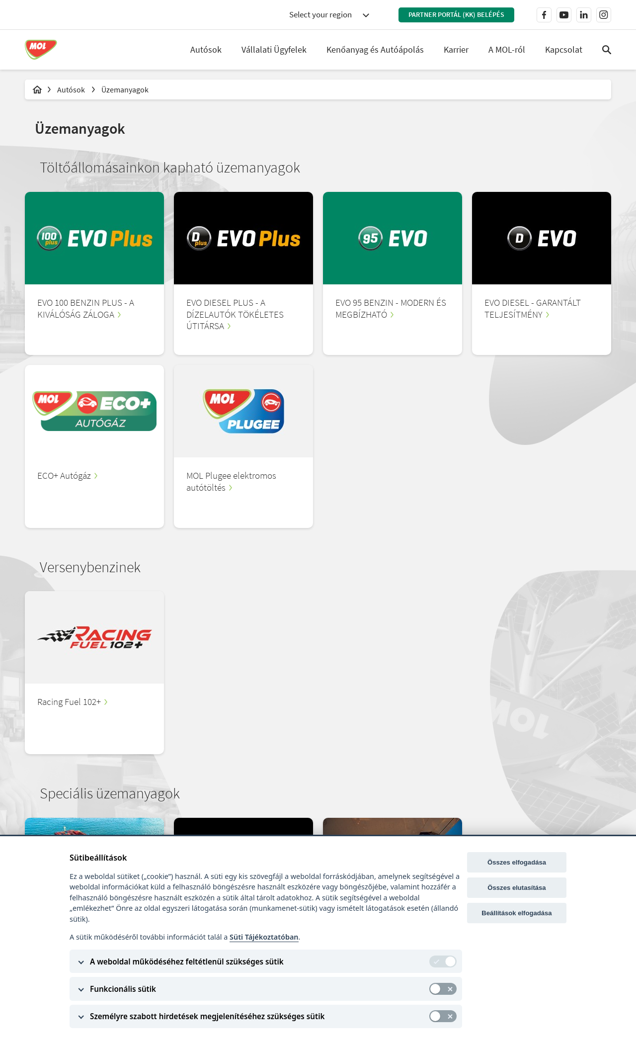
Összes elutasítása (516, 887)
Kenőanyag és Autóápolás (375, 49)
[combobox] (329, 15)
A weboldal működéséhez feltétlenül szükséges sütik (187, 961)
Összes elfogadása (516, 862)
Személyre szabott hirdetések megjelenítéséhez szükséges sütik (207, 1016)
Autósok (71, 89)
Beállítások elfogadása (516, 913)
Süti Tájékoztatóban (264, 937)
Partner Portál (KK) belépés (456, 14)
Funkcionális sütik (123, 989)
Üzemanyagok (125, 89)
